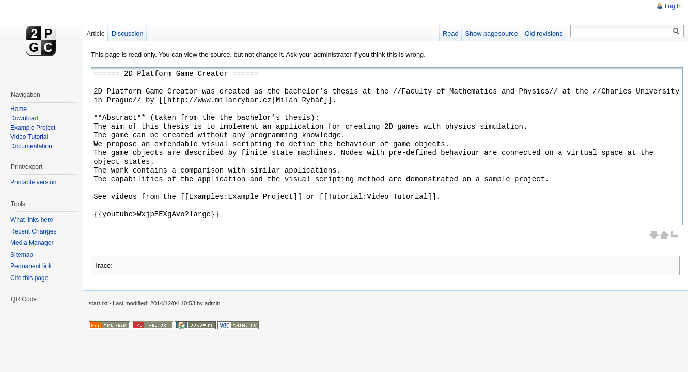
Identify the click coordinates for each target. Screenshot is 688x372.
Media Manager (31, 242)
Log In (673, 6)
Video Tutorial (29, 137)
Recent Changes (33, 231)
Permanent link (31, 266)
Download (24, 118)
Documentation (31, 146)
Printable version (33, 182)
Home (18, 109)
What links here (31, 219)
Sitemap (21, 254)
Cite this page (29, 278)
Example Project (32, 127)
